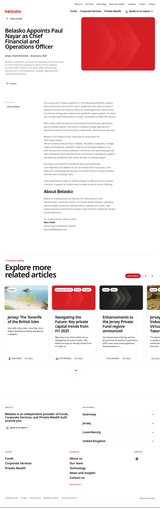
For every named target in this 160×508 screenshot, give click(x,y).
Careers (142, 4)
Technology (101, 4)
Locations (132, 4)
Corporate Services (90, 11)
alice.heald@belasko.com (55, 229)
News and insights (117, 4)
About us (78, 4)
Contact (151, 4)
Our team (89, 4)
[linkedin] (137, 459)
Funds (73, 11)
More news (133, 276)
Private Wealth (112, 11)
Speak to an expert (139, 11)
